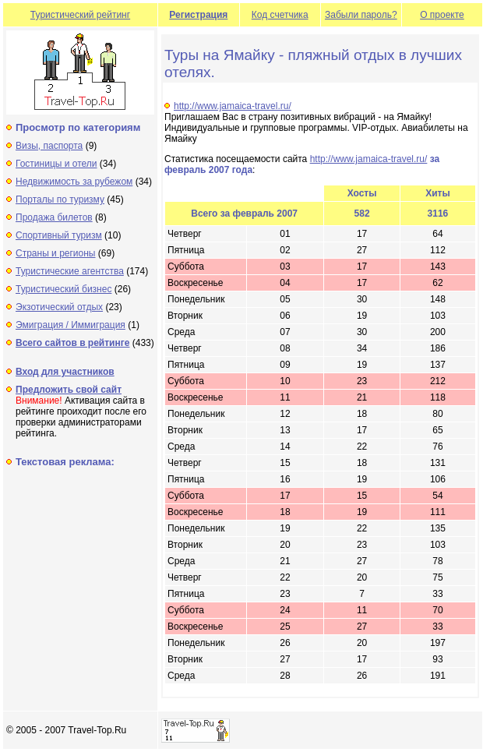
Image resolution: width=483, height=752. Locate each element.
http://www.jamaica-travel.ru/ (232, 106)
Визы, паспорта (49, 145)
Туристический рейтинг (80, 14)
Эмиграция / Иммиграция (70, 325)
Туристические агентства (70, 271)
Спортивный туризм (59, 235)
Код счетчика (280, 14)
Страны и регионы (56, 253)
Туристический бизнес (63, 289)
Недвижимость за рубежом (74, 181)
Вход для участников (65, 371)
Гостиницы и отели (56, 163)
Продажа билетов (54, 217)
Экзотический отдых (59, 307)
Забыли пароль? (361, 14)
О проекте (442, 14)
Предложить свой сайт (69, 389)
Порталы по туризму (60, 199)
